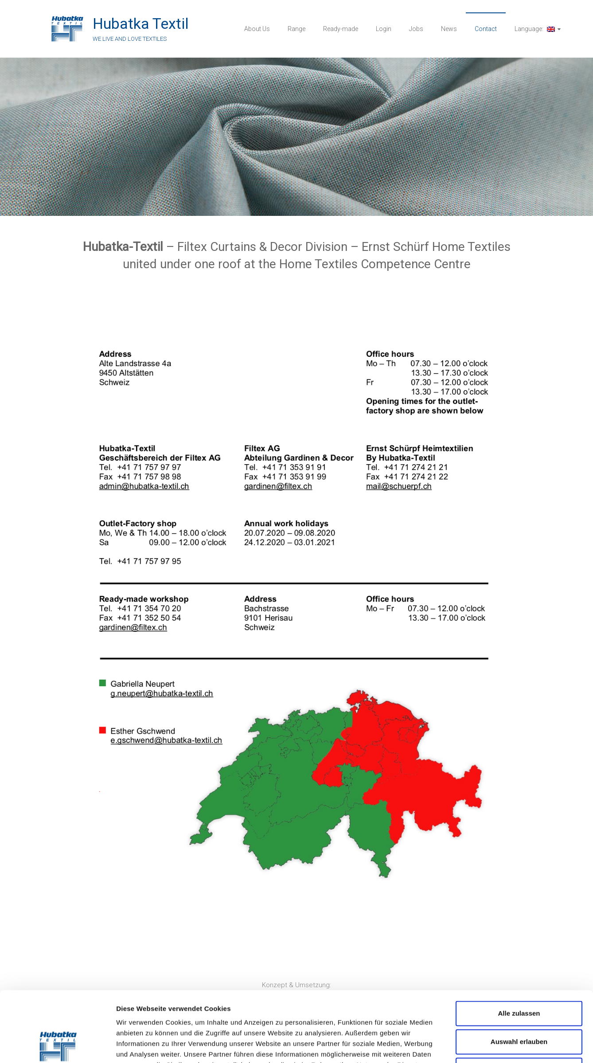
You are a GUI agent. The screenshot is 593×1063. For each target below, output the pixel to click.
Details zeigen (471, 1045)
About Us (257, 28)
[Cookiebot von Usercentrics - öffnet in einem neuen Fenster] (57, 1045)
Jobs (416, 28)
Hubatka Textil (141, 23)
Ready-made (340, 28)
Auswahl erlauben (519, 975)
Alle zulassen (519, 947)
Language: (535, 28)
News (449, 28)
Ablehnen (519, 1004)
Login (383, 28)
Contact (486, 28)
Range (296, 28)
